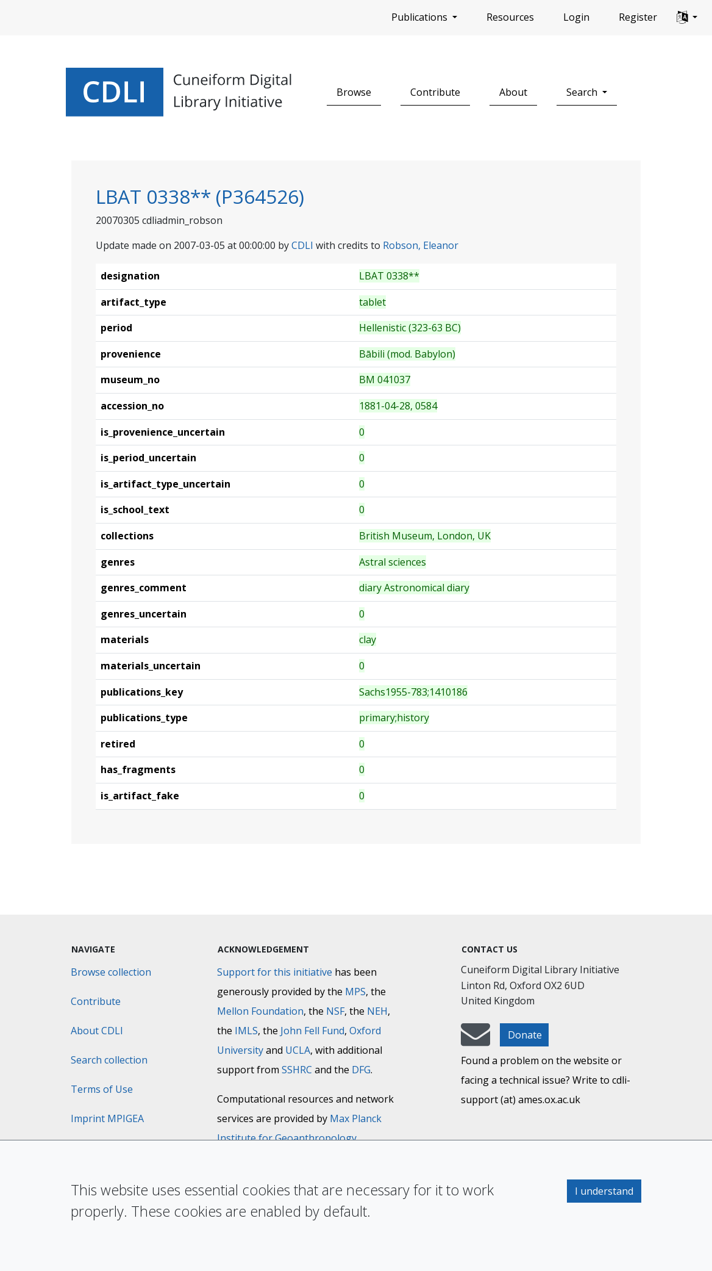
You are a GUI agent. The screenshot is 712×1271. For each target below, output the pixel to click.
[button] (687, 18)
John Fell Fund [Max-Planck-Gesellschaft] (312, 1030)
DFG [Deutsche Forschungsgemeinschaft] (361, 1069)
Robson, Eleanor (420, 245)
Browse (353, 92)
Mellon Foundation (260, 1011)
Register (638, 17)
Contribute (435, 92)
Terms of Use (102, 1089)
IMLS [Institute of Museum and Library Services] (246, 1030)
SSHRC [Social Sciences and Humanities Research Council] (297, 1069)
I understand (604, 1191)
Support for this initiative (274, 972)
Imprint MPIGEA (107, 1118)
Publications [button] (420, 17)
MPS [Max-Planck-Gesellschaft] (355, 991)
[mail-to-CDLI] (475, 1040)
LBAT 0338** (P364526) (200, 196)
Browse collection (111, 972)
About (513, 92)
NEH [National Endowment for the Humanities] (377, 1011)
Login (576, 17)
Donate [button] (525, 1035)
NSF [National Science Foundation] (335, 1011)
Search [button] (583, 92)
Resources (510, 17)
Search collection (109, 1060)
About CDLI (97, 1030)
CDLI (302, 245)
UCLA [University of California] (297, 1050)
